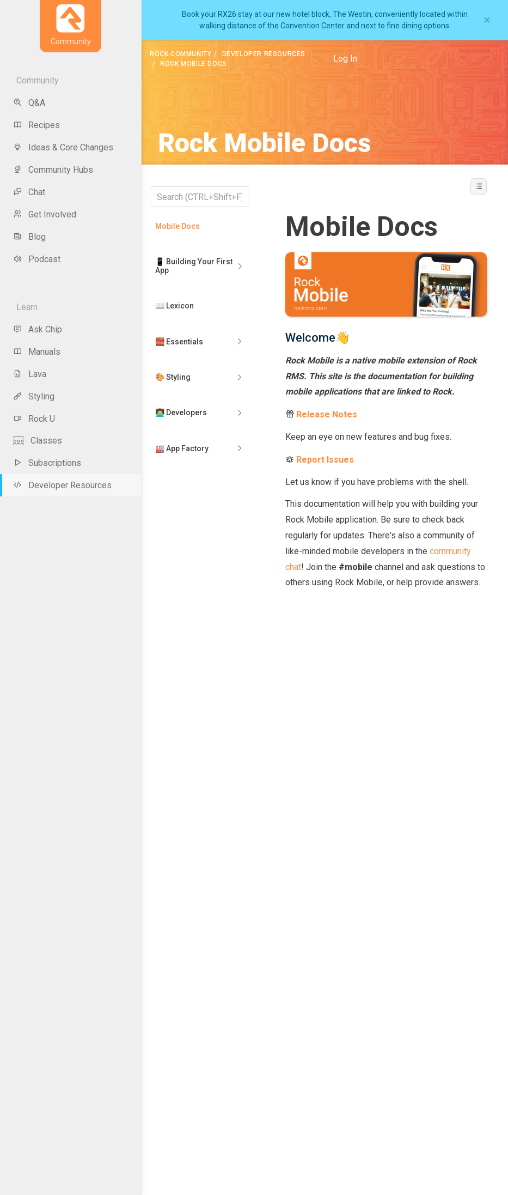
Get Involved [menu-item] (44, 214)
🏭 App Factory (182, 448)
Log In (345, 58)
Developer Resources (263, 54)
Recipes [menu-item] (36, 125)
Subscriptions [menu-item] (47, 463)
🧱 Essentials (179, 341)
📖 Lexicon (174, 305)
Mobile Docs (177, 226)
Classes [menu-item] (37, 440)
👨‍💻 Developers (181, 412)
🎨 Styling (173, 377)
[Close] (487, 20)
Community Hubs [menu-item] (53, 170)
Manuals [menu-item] (36, 352)
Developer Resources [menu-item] (62, 485)
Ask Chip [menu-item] (37, 329)
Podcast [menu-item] (36, 259)
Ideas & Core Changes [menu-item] (63, 147)
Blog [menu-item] (29, 237)
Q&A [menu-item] (29, 103)
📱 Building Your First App (193, 265)
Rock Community (180, 54)
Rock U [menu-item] (34, 419)
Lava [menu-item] (29, 374)
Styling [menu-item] (33, 396)
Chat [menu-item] (29, 192)
